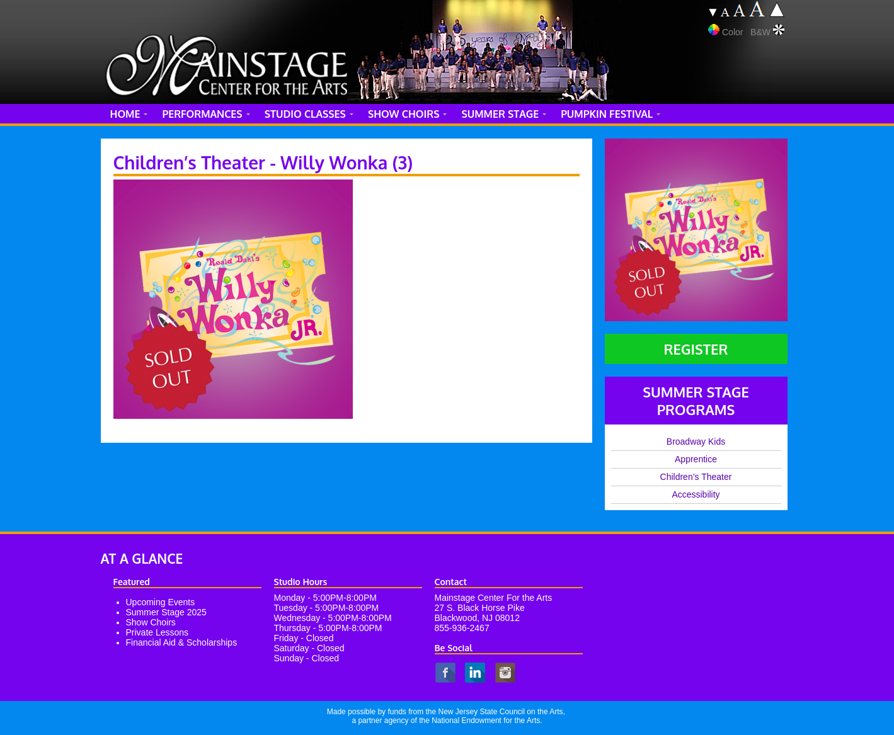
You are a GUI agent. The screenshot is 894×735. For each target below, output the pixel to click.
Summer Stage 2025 (166, 612)
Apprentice (696, 459)
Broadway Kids (696, 441)
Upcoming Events (160, 602)
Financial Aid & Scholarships (182, 642)
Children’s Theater (696, 477)
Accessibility (695, 494)
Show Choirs (151, 622)
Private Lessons (157, 632)
